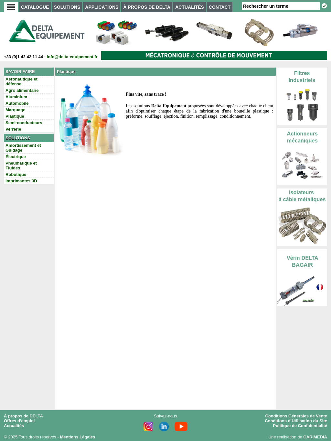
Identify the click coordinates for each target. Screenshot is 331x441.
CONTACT (219, 7)
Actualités (14, 425)
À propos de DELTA (23, 416)
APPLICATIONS (101, 7)
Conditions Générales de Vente (296, 416)
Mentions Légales (77, 437)
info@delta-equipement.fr (72, 56)
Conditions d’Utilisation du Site (296, 420)
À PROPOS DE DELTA (146, 7)
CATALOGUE (35, 7)
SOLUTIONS (67, 7)
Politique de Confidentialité (300, 425)
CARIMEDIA (315, 437)
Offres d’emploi (19, 420)
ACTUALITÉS (189, 7)
